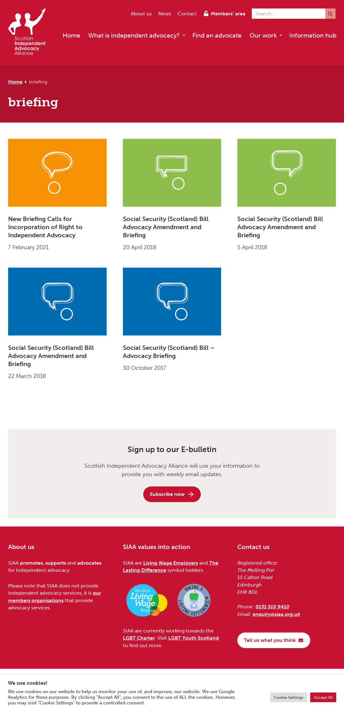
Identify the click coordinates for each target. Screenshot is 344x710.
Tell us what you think (274, 640)
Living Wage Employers (170, 563)
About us (141, 14)
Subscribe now (172, 494)
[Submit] (330, 13)
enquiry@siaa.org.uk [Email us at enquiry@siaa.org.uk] (276, 614)
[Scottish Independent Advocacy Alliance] (30, 32)
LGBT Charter (139, 638)
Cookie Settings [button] (288, 697)
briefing (38, 82)
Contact (187, 14)
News (164, 14)
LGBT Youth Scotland (193, 638)
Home (15, 82)
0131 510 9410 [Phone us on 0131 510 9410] (272, 607)
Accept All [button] (323, 697)
